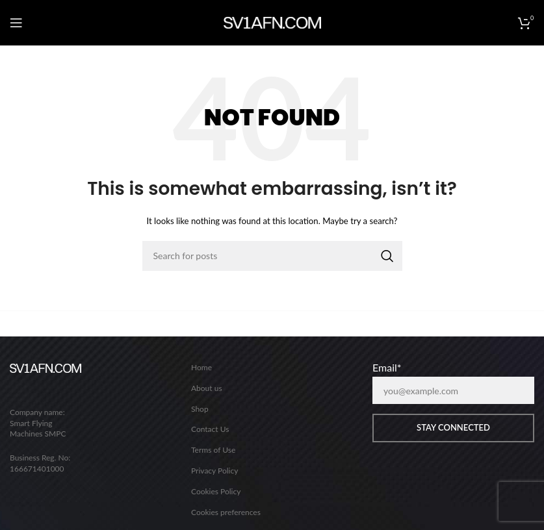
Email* (387, 367)
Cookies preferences (226, 512)
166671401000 (37, 468)
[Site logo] (272, 22)
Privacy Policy (214, 470)
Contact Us (210, 429)
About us (206, 388)
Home (201, 367)
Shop (200, 409)
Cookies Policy (215, 491)
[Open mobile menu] (16, 23)
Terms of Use (213, 450)
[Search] (272, 256)
